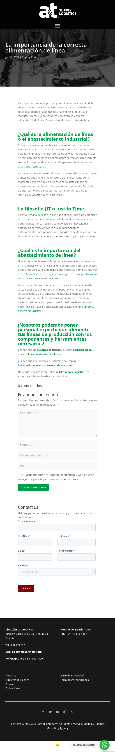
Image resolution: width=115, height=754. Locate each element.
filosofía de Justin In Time (42, 215)
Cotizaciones (12, 688)
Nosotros (10, 675)
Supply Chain (30, 57)
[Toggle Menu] (57, 25)
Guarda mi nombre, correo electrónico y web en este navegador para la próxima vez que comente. (56, 477)
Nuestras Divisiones (17, 680)
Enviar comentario (33, 487)
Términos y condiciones (74, 680)
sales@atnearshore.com (27, 651)
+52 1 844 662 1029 (31, 658)
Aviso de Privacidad (72, 675)
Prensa (9, 684)
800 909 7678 (18, 645)
